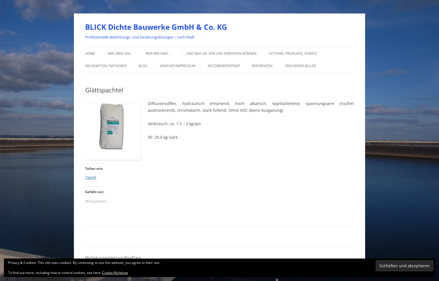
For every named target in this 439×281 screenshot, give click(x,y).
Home (90, 53)
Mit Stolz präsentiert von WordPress (113, 257)
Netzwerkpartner (224, 65)
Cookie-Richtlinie (115, 272)
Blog (143, 65)
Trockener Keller (300, 65)
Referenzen (262, 65)
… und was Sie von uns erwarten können (219, 53)
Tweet (90, 177)
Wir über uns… (120, 53)
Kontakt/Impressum (177, 65)
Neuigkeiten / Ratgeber (105, 65)
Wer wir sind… (158, 53)
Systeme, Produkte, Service (293, 53)
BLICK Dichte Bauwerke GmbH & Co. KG (156, 27)
